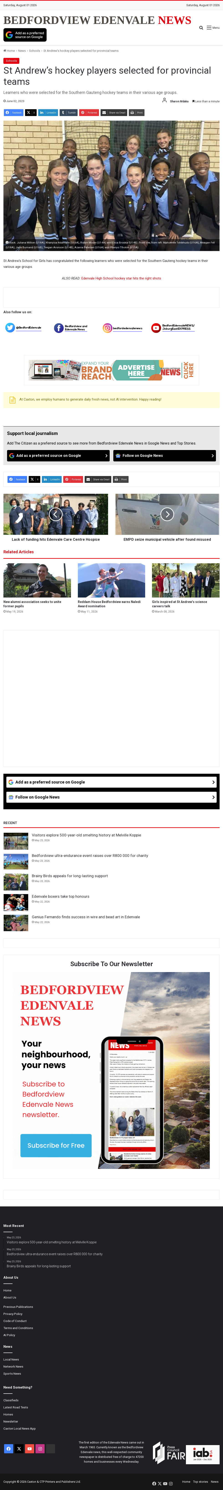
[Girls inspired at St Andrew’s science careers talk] (186, 580)
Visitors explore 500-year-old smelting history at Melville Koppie (86, 835)
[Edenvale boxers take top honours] (15, 902)
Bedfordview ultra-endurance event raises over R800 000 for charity (90, 855)
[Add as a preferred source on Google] (25, 35)
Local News (11, 1359)
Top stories (200, 1481)
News (22, 50)
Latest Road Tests (15, 1407)
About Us (9, 1297)
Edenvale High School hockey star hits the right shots (121, 278)
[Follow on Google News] (164, 455)
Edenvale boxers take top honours (60, 896)
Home (9, 50)
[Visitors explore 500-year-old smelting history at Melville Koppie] (15, 841)
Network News (13, 1366)
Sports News (12, 1373)
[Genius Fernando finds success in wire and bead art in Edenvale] (15, 923)
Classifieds (10, 1400)
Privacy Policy (12, 1314)
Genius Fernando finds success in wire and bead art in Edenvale (86, 917)
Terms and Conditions (18, 1328)
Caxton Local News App (19, 1428)
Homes (8, 1414)
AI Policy (9, 1335)
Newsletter (10, 1421)
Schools (34, 50)
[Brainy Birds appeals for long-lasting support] (15, 882)
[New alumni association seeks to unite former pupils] (37, 580)
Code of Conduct (15, 1321)
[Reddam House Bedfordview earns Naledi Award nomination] (111, 580)
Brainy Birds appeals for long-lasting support (70, 876)
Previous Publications (18, 1307)
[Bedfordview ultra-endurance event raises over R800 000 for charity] (15, 861)
